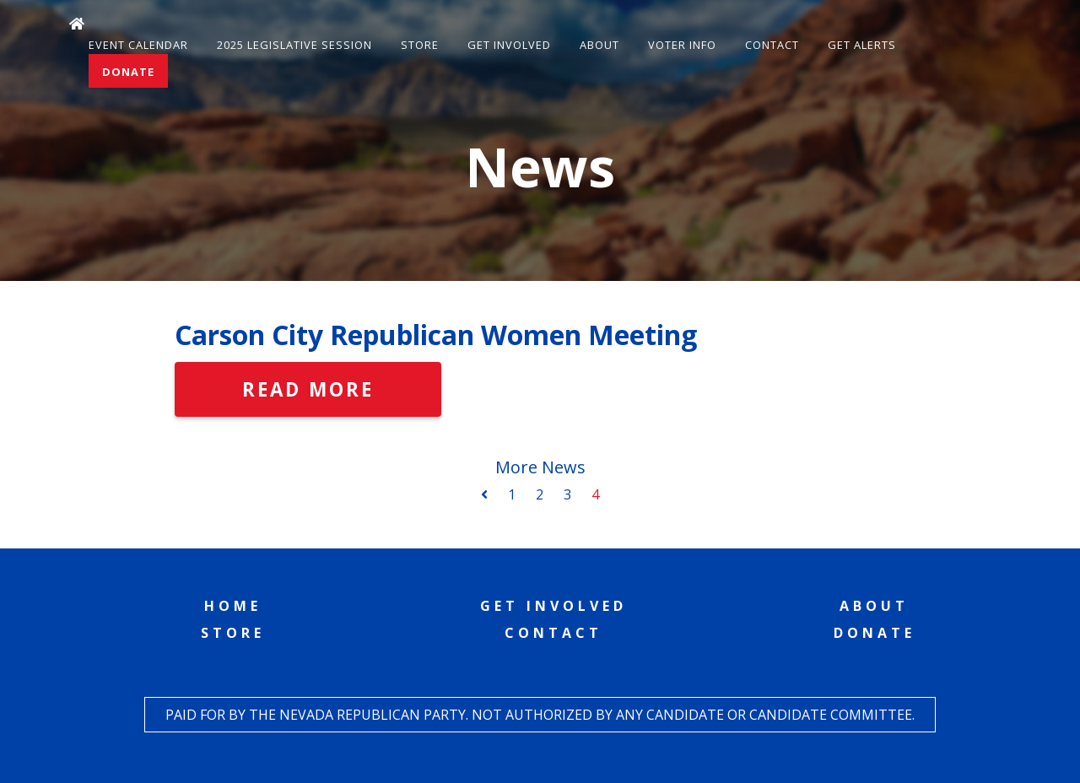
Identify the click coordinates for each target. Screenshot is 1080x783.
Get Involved (509, 44)
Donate (128, 71)
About (599, 44)
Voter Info (682, 44)
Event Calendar (138, 44)
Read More (308, 389)
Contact (772, 44)
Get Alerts (862, 44)
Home (233, 606)
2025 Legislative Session (294, 44)
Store (420, 44)
